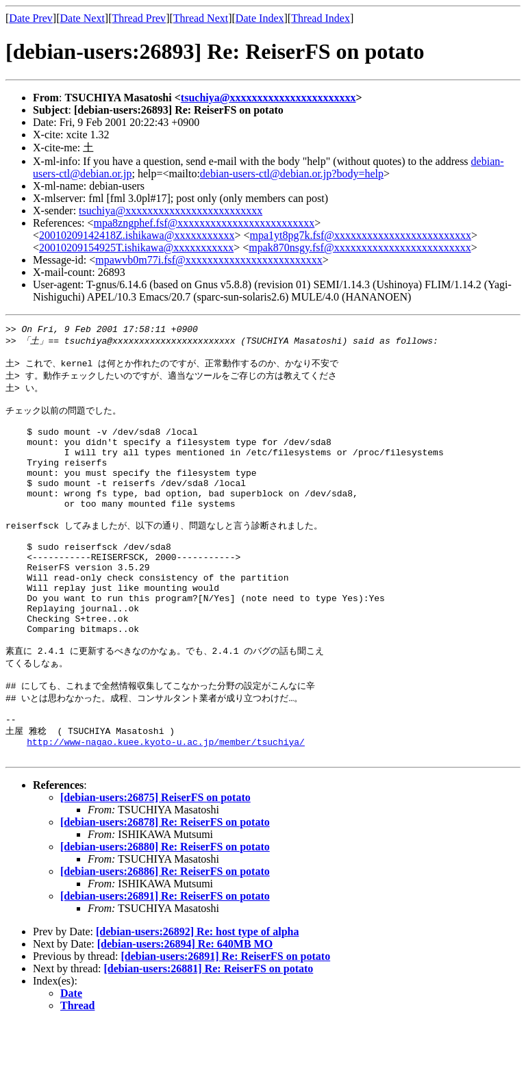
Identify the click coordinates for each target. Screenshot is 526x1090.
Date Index (260, 18)
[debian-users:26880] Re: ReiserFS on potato (165, 914)
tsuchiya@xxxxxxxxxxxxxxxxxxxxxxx (268, 97)
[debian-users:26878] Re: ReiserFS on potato (165, 889)
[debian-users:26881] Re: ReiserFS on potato (209, 1035)
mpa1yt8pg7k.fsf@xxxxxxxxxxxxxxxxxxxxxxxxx (360, 235)
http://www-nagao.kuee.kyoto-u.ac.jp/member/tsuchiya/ (166, 806)
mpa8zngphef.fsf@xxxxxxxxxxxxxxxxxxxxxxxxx (204, 223)
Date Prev (31, 18)
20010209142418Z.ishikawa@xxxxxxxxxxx (136, 235)
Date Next (82, 18)
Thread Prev (139, 18)
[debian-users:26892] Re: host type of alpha (197, 998)
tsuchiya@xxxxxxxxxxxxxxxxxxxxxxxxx (170, 210)
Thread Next (200, 18)
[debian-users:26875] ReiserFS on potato (155, 864)
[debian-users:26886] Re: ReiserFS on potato (165, 938)
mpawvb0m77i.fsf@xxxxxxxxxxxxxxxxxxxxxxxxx (209, 260)
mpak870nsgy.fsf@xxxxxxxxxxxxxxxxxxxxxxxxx (360, 247)
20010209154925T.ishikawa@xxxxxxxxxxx (136, 247)
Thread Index (320, 18)
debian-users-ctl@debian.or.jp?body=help (292, 173)
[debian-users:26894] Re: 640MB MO (185, 1011)
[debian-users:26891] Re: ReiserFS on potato (165, 963)
